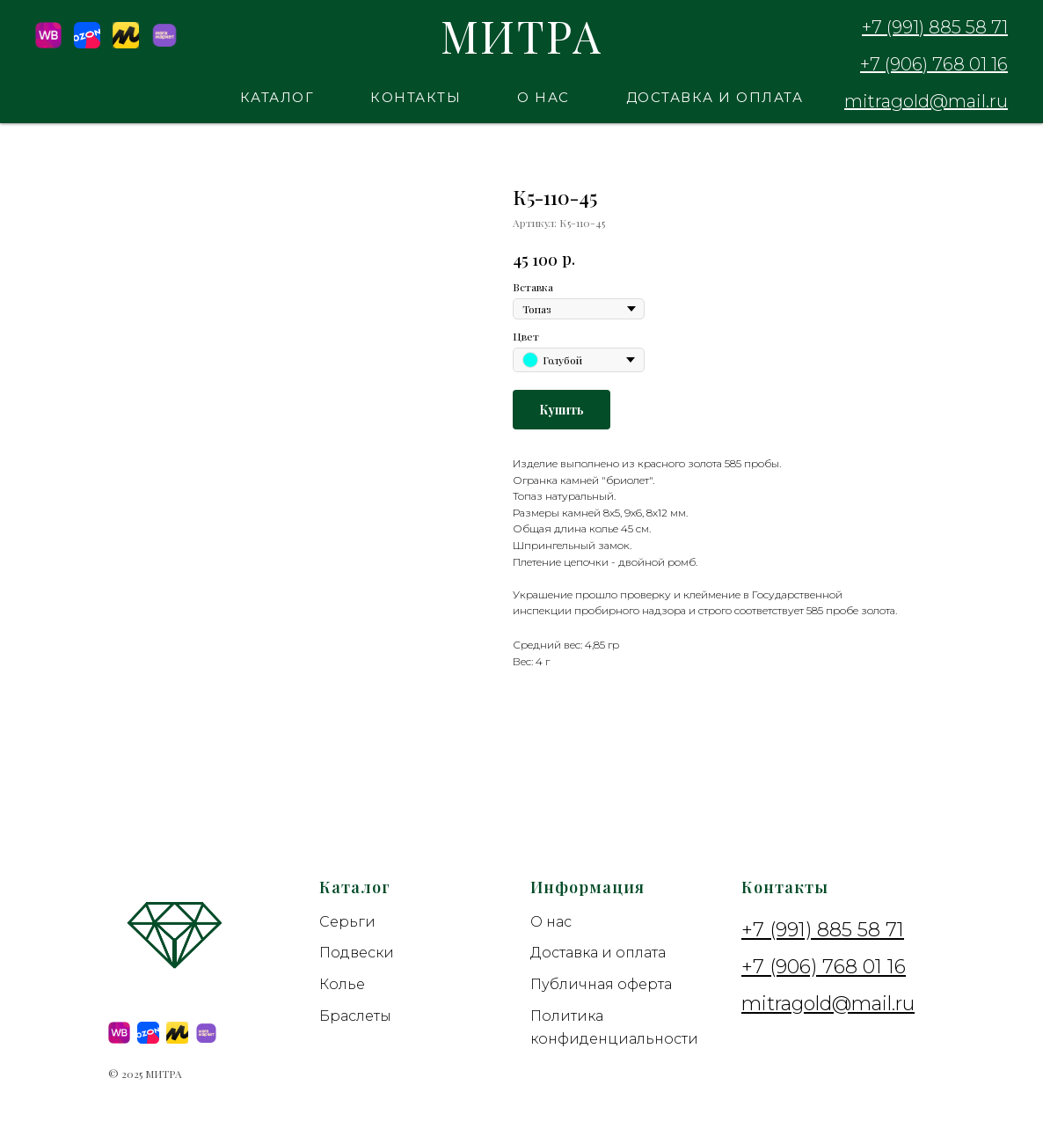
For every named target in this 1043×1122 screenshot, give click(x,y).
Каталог (277, 97)
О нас (543, 97)
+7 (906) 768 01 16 (934, 64)
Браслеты (355, 1016)
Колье (342, 984)
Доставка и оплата (715, 97)
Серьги (347, 921)
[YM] (126, 43)
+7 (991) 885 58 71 (935, 27)
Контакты (415, 97)
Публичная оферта (601, 984)
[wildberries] (119, 1033)
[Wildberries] (48, 43)
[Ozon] (87, 43)
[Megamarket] (164, 43)
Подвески (356, 952)
